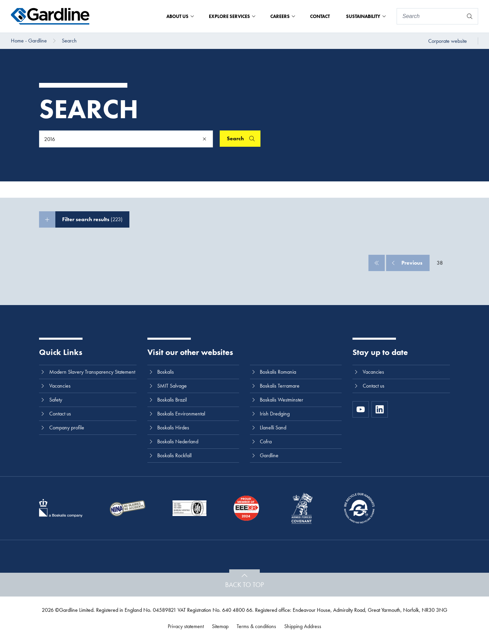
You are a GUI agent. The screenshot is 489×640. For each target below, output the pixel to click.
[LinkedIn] (380, 409)
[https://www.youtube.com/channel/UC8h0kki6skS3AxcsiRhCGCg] (360, 409)
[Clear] (204, 139)
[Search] (429, 16)
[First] (376, 263)
